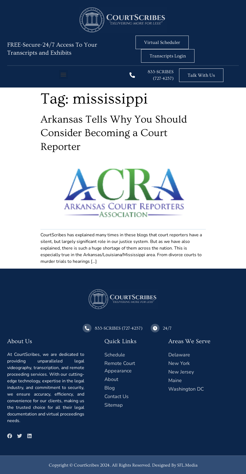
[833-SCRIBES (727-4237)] (132, 75)
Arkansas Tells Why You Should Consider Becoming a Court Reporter (113, 133)
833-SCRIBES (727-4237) (118, 327)
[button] (63, 74)
